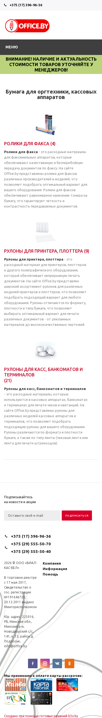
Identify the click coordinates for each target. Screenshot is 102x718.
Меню (11, 47)
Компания (52, 563)
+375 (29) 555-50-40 (31, 551)
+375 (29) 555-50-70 (31, 543)
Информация (55, 569)
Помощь (50, 574)
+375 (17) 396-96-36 (26, 5)
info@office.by (15, 646)
